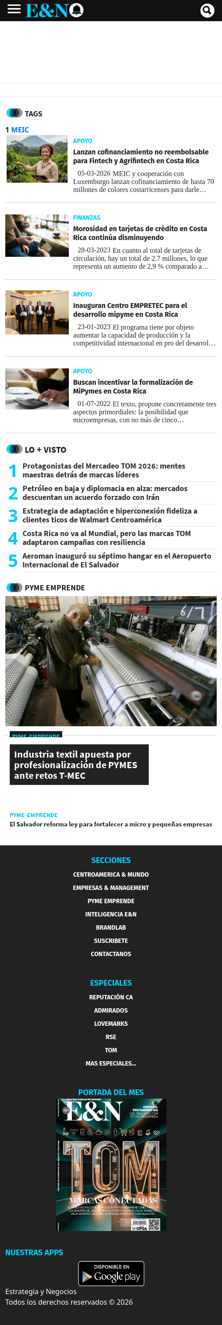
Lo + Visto (46, 449)
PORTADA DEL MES (110, 1092)
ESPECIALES (111, 983)
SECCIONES (111, 860)
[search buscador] (207, 11)
